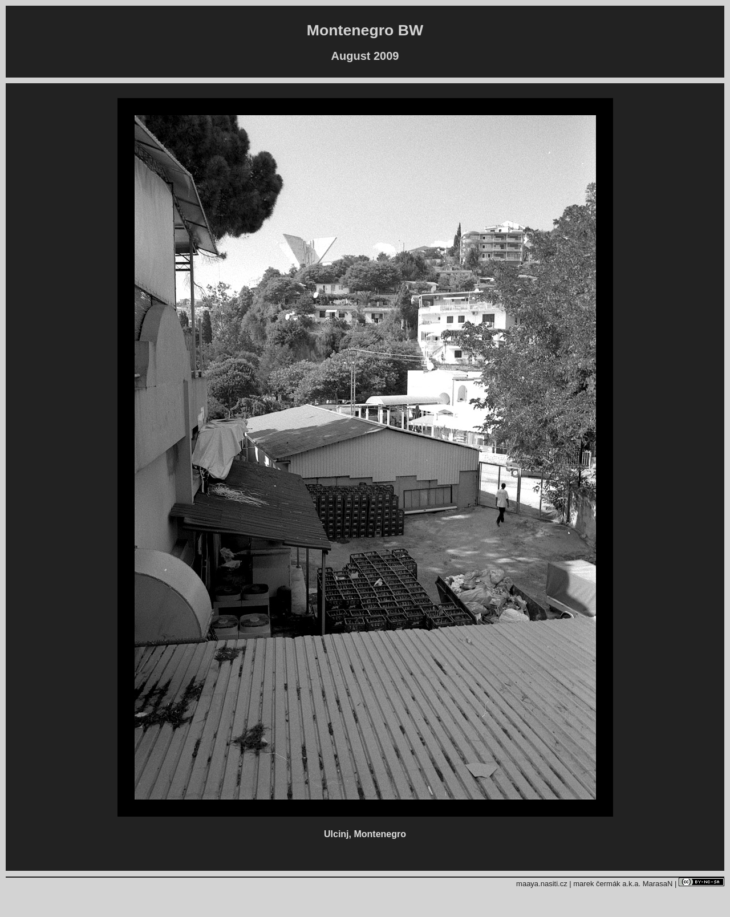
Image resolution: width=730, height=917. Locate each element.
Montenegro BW (365, 30)
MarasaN (658, 883)
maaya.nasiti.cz (541, 883)
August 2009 (365, 56)
